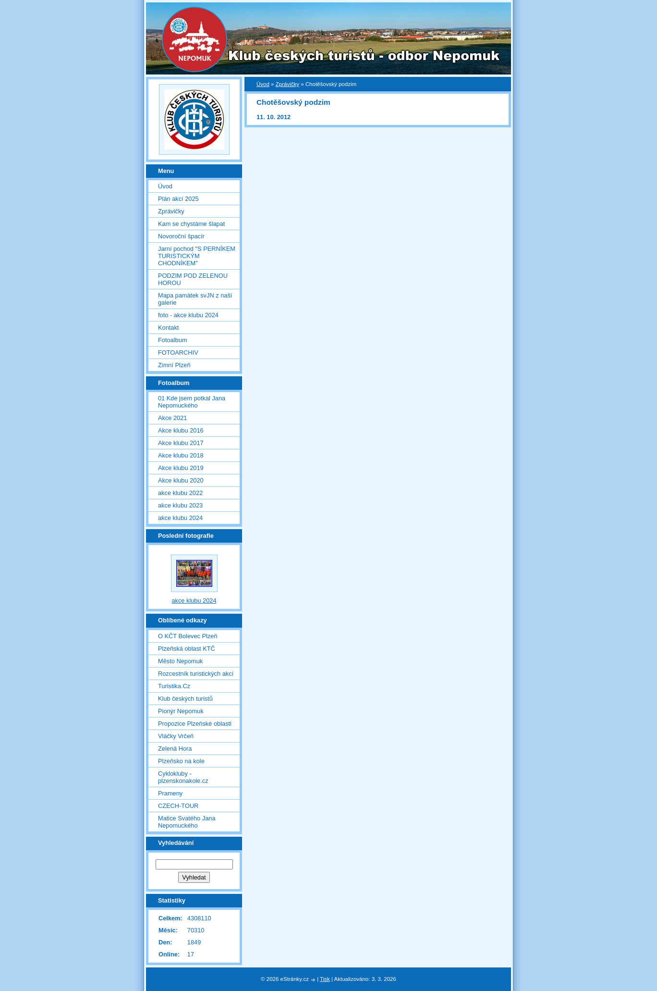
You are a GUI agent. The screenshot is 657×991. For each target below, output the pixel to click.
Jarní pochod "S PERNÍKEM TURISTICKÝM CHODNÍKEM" (196, 256)
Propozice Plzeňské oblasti (194, 723)
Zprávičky (287, 84)
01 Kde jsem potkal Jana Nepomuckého (191, 402)
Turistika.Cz (174, 686)
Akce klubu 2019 (181, 467)
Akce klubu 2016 (181, 430)
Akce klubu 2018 (181, 455)
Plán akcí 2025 (178, 198)
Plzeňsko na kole (181, 761)
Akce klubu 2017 (181, 442)
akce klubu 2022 (180, 492)
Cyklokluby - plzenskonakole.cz (183, 777)
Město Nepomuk (180, 661)
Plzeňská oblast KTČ (186, 648)
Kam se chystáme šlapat (191, 223)
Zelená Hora (175, 748)
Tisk (325, 979)
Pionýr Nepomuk (181, 711)
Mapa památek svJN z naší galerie (195, 299)
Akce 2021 (172, 417)
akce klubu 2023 (180, 505)
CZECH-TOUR (178, 805)
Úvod (262, 84)
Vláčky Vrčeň (176, 736)
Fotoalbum (172, 340)
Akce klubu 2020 (181, 480)
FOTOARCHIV (178, 352)
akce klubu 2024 (180, 517)
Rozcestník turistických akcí (195, 673)
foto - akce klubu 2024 (188, 315)
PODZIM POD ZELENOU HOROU (193, 279)
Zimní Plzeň (174, 365)
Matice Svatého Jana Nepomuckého (187, 822)
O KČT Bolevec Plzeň (188, 636)
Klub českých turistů (185, 698)
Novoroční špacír (181, 236)
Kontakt (168, 327)
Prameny (170, 793)
